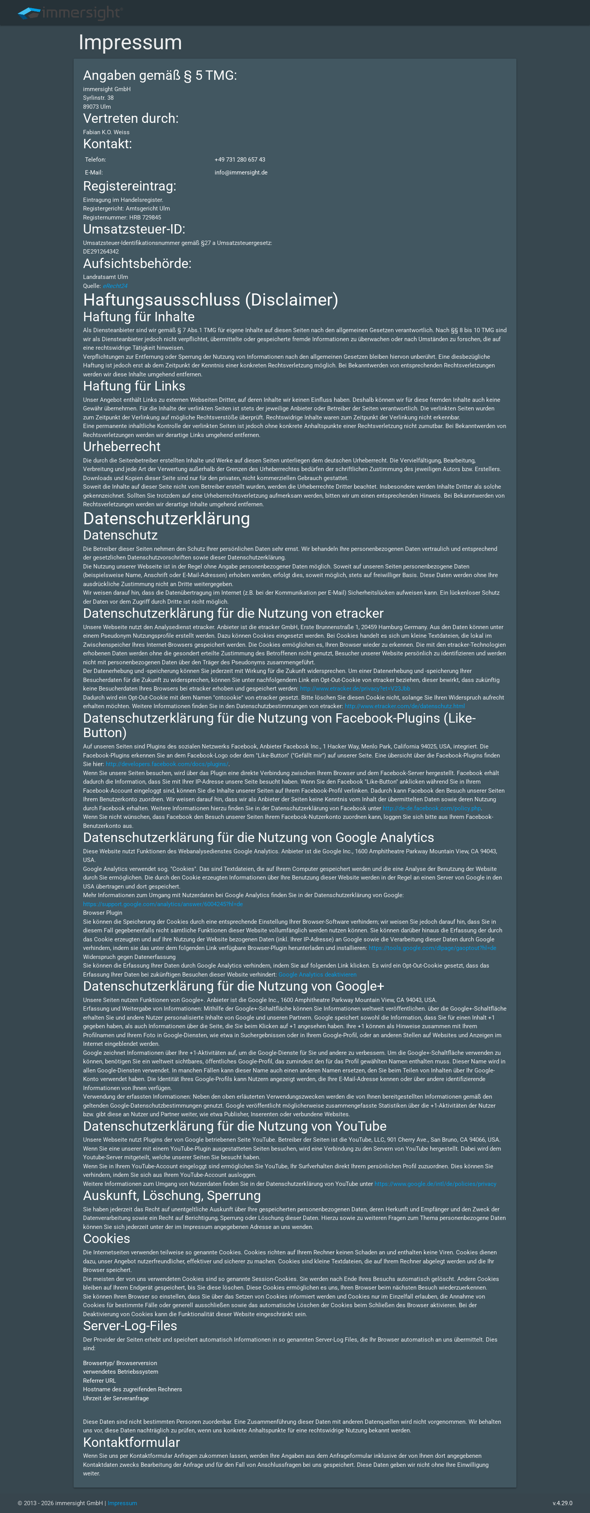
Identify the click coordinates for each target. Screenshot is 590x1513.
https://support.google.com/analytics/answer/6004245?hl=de (163, 904)
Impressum (122, 1503)
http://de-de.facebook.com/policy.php (432, 808)
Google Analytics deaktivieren (318, 974)
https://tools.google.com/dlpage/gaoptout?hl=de (432, 948)
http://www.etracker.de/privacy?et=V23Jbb (355, 688)
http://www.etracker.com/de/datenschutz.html (405, 706)
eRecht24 (115, 286)
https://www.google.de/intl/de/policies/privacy (435, 1183)
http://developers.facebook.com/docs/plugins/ (167, 764)
